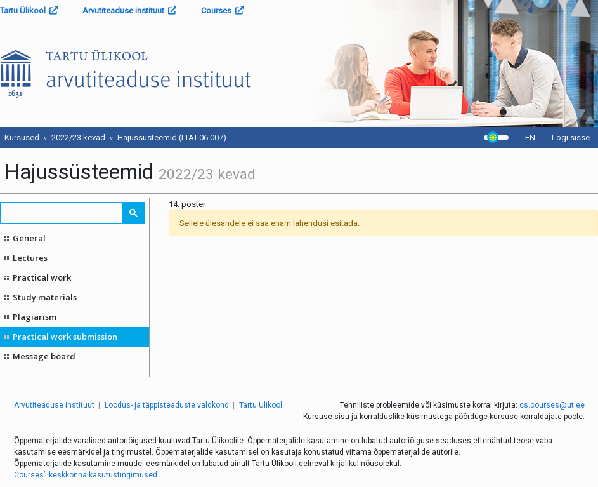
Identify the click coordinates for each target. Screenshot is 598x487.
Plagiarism (34, 317)
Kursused (21, 137)
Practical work (42, 277)
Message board (44, 356)
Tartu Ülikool (29, 10)
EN (530, 137)
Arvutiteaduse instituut (129, 10)
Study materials (45, 297)
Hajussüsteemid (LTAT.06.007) (171, 137)
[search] (62, 213)
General (29, 238)
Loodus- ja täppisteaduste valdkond (167, 405)
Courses (222, 10)
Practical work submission (65, 336)
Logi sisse (571, 137)
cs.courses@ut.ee (552, 405)
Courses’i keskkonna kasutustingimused (85, 474)
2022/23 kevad (78, 137)
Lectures (30, 258)
